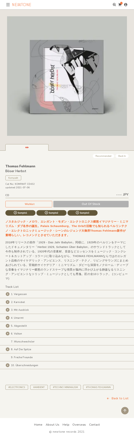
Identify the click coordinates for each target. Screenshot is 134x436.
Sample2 (51, 213)
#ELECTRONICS (16, 387)
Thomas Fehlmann (20, 166)
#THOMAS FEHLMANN (98, 387)
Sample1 (20, 213)
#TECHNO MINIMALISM (65, 387)
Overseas (79, 425)
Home (38, 425)
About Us (52, 425)
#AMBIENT (39, 387)
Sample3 (82, 213)
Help (65, 425)
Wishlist (28, 204)
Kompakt (13, 177)
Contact (94, 425)
